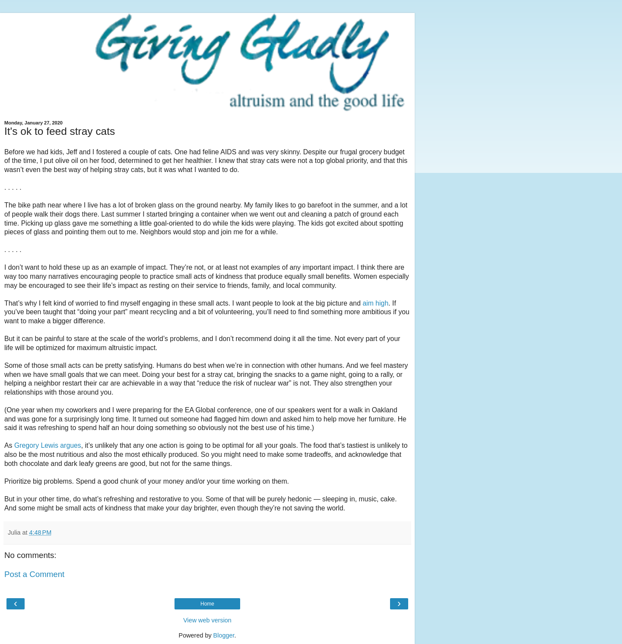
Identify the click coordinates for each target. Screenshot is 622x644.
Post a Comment (34, 574)
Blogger (224, 635)
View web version (207, 620)
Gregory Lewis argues (47, 445)
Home (207, 604)
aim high (375, 303)
